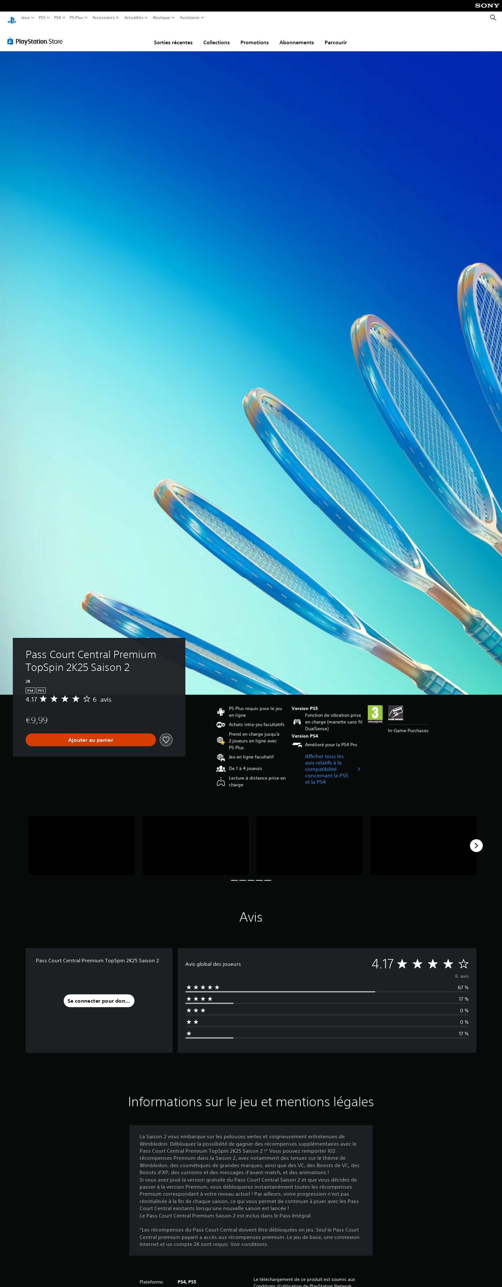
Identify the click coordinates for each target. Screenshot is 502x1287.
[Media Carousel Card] (81, 840)
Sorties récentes (173, 36)
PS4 (57, 17)
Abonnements (296, 36)
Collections (216, 36)
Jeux (25, 17)
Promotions (254, 36)
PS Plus (76, 17)
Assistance (190, 17)
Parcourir (336, 36)
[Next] (476, 839)
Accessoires (103, 17)
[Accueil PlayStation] (11, 18)
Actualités (134, 17)
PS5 (41, 17)
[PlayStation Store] (36, 35)
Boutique (161, 17)
